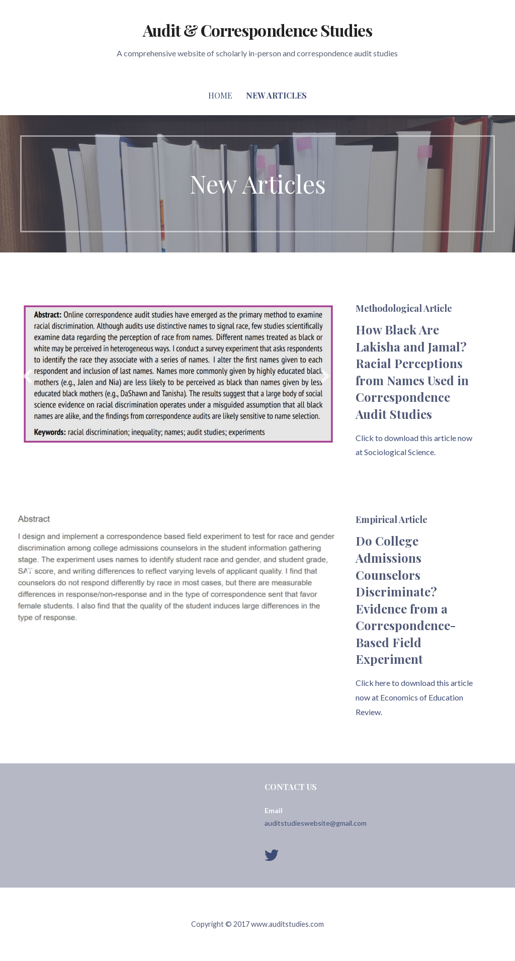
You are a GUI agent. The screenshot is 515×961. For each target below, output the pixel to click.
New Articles (276, 95)
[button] (28, 376)
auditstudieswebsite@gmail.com (316, 823)
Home (220, 95)
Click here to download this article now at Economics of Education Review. (414, 697)
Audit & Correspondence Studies (257, 30)
